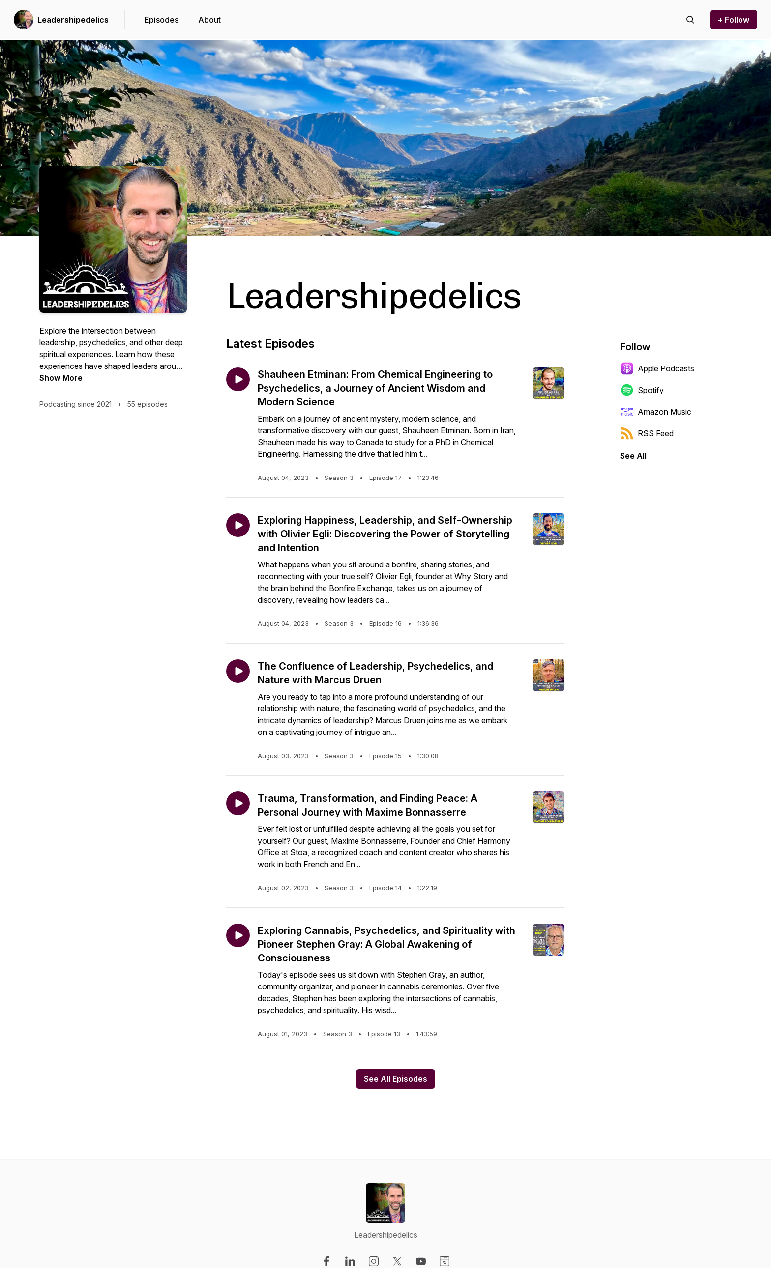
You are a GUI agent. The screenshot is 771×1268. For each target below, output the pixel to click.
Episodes (161, 20)
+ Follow (733, 20)
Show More (61, 378)
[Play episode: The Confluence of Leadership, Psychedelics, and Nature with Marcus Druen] (238, 671)
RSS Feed (647, 433)
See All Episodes (395, 1079)
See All (633, 456)
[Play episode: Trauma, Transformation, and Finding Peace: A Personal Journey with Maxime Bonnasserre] (238, 803)
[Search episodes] (690, 20)
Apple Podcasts (657, 368)
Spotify (642, 390)
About (209, 20)
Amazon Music (655, 412)
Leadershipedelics (73, 20)
